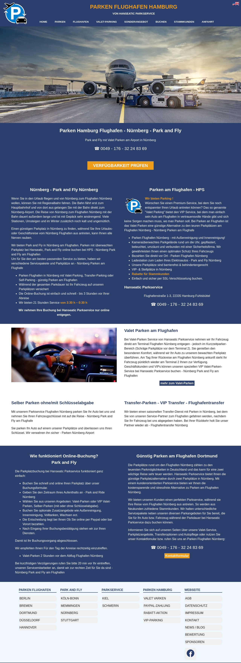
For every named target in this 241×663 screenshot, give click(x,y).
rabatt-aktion (155, 613)
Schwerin (110, 605)
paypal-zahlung (157, 605)
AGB (188, 598)
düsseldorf (29, 620)
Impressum (194, 613)
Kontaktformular (177, 555)
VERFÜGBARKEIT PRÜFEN (120, 165)
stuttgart (70, 620)
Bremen (25, 605)
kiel (105, 598)
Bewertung (195, 634)
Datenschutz (196, 605)
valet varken (155, 598)
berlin (24, 598)
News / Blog (195, 627)
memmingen (70, 605)
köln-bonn (70, 598)
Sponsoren (194, 642)
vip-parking (153, 620)
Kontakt (192, 620)
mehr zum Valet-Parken (177, 383)
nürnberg (69, 613)
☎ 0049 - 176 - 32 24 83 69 (120, 148)
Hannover (28, 627)
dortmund (28, 613)
